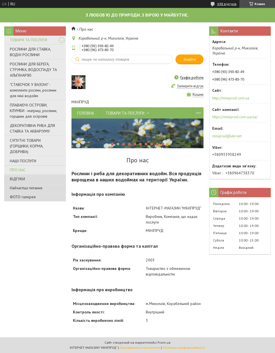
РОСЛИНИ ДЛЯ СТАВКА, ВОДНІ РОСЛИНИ (30, 52)
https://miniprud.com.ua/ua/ (235, 116)
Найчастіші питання (26, 187)
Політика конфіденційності (184, 347)
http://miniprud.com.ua (230, 98)
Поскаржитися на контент (140, 347)
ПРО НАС (18, 169)
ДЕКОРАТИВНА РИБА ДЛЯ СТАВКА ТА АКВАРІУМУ (32, 128)
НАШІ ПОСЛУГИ (23, 160)
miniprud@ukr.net (227, 135)
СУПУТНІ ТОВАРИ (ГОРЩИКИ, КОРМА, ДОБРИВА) (26, 146)
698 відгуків (227, 4)
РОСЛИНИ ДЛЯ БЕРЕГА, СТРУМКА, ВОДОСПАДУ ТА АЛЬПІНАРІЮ (33, 70)
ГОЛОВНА (85, 113)
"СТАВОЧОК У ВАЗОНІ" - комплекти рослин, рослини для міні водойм (33, 90)
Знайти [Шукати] (189, 59)
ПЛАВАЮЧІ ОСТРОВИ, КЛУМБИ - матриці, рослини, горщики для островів (33, 111)
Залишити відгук (190, 86)
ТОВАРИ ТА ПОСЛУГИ (28, 39)
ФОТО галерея (23, 196)
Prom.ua (164, 342)
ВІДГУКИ (17, 178)
